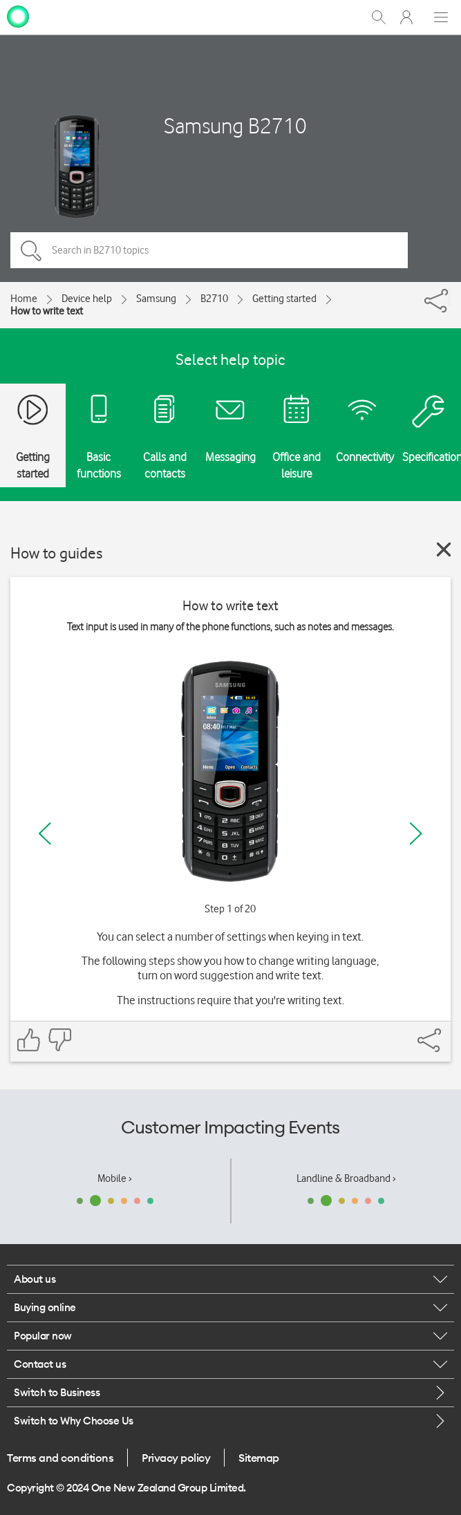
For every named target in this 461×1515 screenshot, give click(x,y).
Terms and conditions (60, 1458)
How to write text (46, 311)
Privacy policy (176, 1458)
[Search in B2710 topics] (209, 250)
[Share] (449, 297)
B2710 (214, 298)
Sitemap (258, 1458)
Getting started (284, 298)
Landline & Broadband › (346, 1178)
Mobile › (114, 1178)
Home (23, 298)
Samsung (156, 298)
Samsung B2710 (235, 125)
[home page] (18, 16)
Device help (87, 298)
